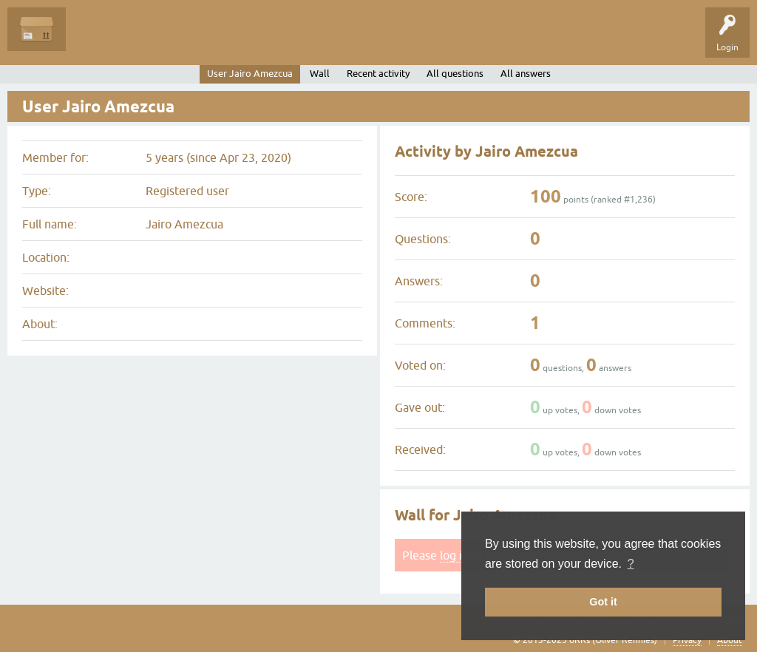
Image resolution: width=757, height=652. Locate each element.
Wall (320, 73)
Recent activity (378, 73)
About (729, 640)
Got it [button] (603, 602)
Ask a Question (338, 40)
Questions (97, 40)
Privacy (687, 640)
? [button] (631, 563)
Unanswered (159, 40)
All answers (525, 73)
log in (454, 555)
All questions (455, 73)
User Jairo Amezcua (250, 73)
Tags (216, 40)
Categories (268, 40)
